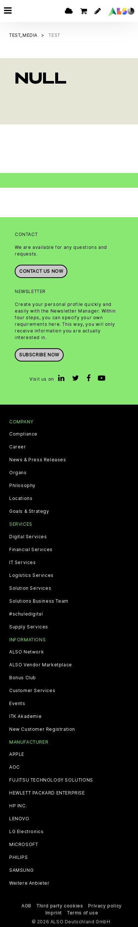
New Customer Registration (42, 729)
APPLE (16, 754)
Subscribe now (39, 354)
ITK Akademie (25, 716)
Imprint (53, 913)
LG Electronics (26, 831)
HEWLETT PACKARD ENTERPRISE (47, 793)
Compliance (23, 434)
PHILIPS (18, 857)
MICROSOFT (23, 844)
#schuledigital (26, 613)
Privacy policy (104, 906)
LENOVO (19, 818)
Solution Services (30, 588)
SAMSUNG (21, 870)
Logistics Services (31, 575)
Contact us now (41, 271)
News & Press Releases (37, 459)
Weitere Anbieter (29, 883)
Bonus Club (22, 677)
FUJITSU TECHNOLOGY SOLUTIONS (51, 780)
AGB (26, 906)
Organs (18, 472)
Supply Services (28, 626)
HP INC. (18, 805)
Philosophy (22, 485)
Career (17, 447)
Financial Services (31, 549)
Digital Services (28, 536)
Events (17, 703)
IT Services (22, 562)
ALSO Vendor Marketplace (40, 664)
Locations (20, 498)
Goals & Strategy (29, 511)
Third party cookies (59, 906)
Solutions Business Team (38, 600)
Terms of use (82, 913)
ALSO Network (26, 651)
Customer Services (32, 690)
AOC (14, 767)
